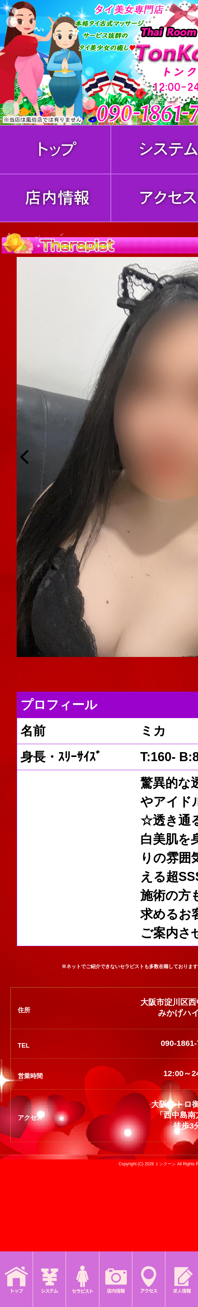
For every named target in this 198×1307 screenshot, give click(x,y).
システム (49, 1272)
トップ (16, 1272)
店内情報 (115, 1272)
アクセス (148, 1272)
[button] (24, 457)
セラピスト (82, 1272)
